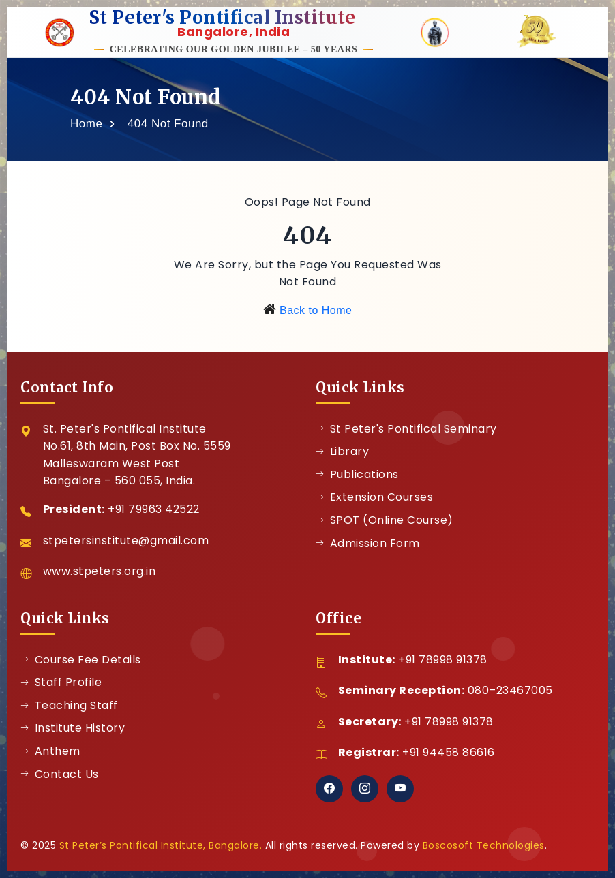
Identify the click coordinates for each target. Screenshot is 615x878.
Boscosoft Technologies (484, 845)
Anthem (50, 751)
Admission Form (368, 543)
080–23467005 (510, 690)
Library (342, 451)
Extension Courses (374, 497)
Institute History (72, 728)
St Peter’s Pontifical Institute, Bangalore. (160, 845)
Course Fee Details (80, 660)
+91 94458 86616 (448, 752)
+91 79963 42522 (154, 509)
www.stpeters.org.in (99, 571)
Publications (357, 474)
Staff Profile (61, 682)
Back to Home (316, 310)
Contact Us (59, 774)
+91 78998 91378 (442, 660)
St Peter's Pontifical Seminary (406, 429)
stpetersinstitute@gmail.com (126, 540)
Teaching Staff (69, 705)
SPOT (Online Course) (384, 520)
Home (86, 123)
